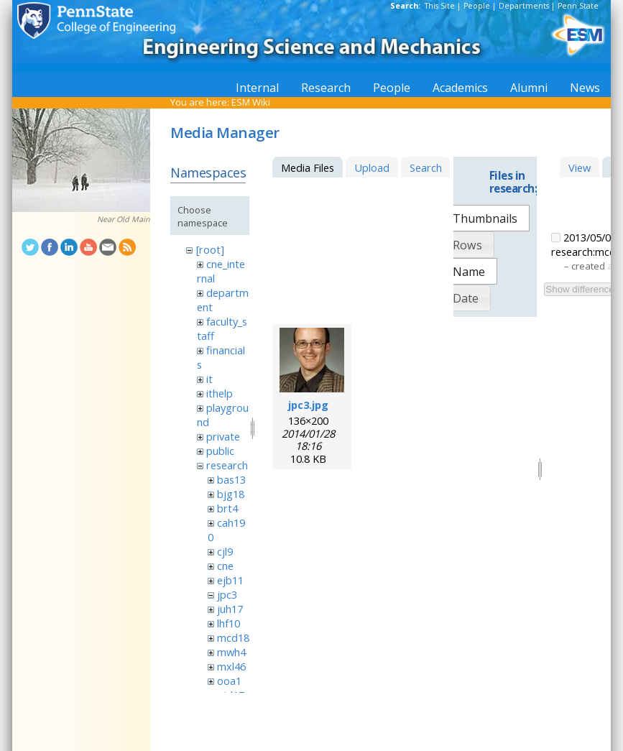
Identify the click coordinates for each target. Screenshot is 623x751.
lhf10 (228, 623)
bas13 (231, 479)
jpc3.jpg (308, 404)
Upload (371, 167)
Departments (524, 6)
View (579, 167)
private (223, 436)
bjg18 (230, 494)
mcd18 (233, 637)
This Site (440, 6)
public (220, 450)
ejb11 (230, 580)
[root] (210, 249)
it (209, 379)
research (227, 465)
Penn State (578, 6)
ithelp (219, 393)
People (476, 6)
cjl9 (225, 551)
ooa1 (229, 680)
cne (225, 565)
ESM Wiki (250, 102)
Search (426, 167)
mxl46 (231, 666)
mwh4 (231, 652)
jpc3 (227, 594)
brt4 (227, 508)
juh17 (230, 609)
